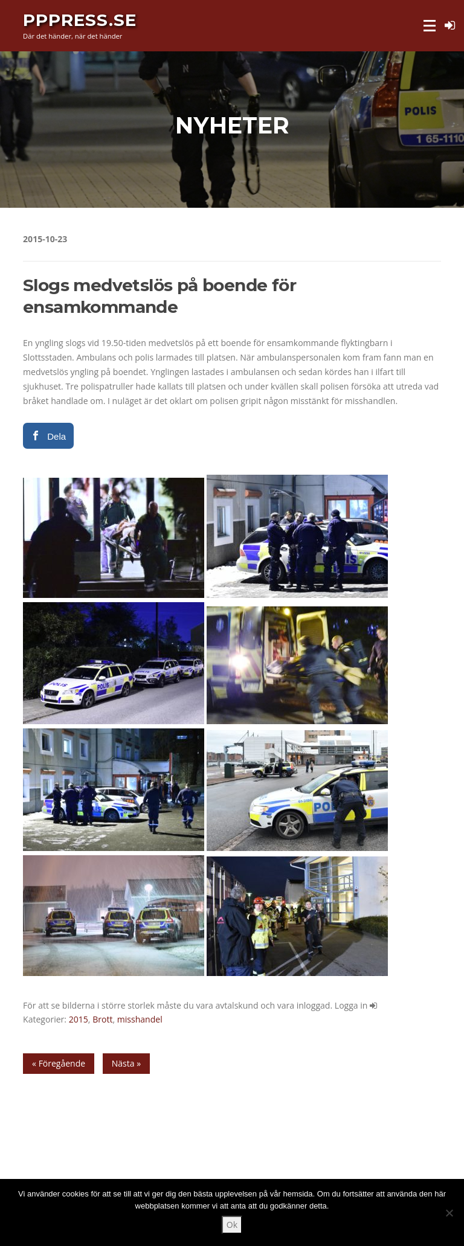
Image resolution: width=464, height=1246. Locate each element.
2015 (78, 1019)
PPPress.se (80, 19)
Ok (232, 1224)
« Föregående (58, 1063)
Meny (430, 25)
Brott (102, 1019)
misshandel (140, 1019)
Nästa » (126, 1063)
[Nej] (449, 1213)
